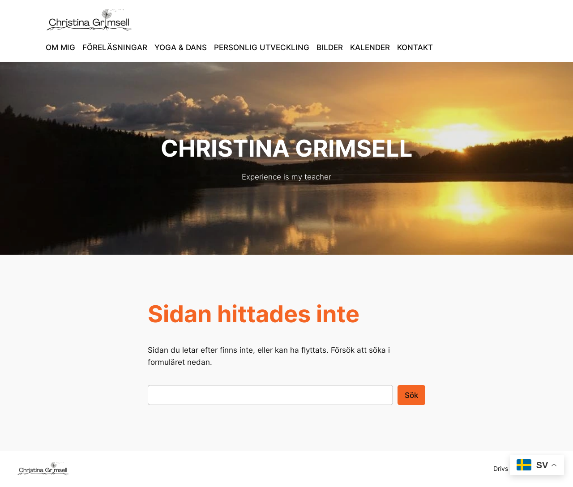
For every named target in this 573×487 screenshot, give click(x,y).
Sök (411, 395)
